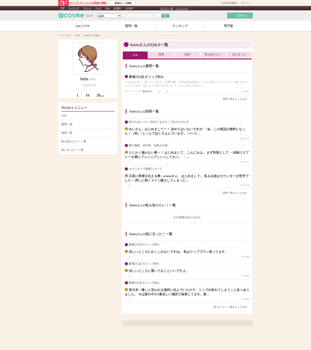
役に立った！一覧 (87, 149)
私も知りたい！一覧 (87, 141)
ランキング (73, 8)
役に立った (239, 54)
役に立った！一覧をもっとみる (231, 307)
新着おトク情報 (123, 3)
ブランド (87, 8)
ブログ (98, 8)
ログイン (246, 3)
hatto (84, 79)
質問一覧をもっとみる (236, 99)
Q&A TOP (82, 26)
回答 (187, 54)
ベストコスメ (181, 8)
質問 (161, 54)
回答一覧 (87, 132)
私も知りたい (213, 54)
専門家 (228, 26)
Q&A (107, 8)
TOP (62, 8)
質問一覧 (131, 26)
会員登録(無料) (229, 3)
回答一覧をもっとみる (236, 193)
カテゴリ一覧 (166, 8)
